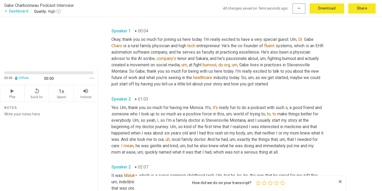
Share (362, 8)
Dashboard (16, 11)
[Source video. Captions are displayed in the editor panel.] (49, 41)
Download (327, 8)
